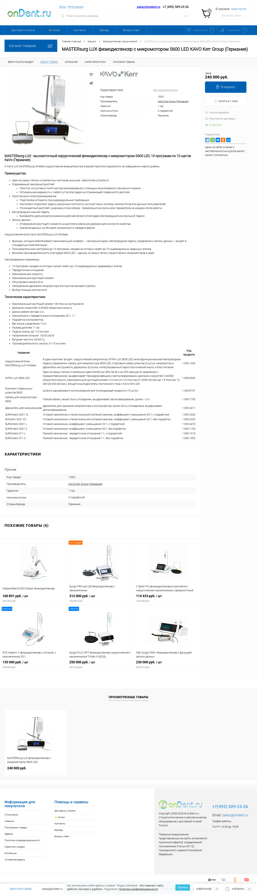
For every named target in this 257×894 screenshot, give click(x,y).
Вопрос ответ (131, 30)
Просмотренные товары (128, 695)
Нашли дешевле (217, 112)
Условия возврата (15, 857)
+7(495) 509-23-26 (230, 804)
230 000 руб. (167, 664)
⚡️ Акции (54, 30)
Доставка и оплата (23, 30)
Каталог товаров (31, 46)
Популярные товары (16, 825)
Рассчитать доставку (220, 118)
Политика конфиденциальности (22, 838)
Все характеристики (165, 89)
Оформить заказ (231, 15)
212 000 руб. (100, 597)
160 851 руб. (33, 597)
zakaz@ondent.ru (148, 7)
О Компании (11, 812)
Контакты (80, 30)
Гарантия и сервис (15, 844)
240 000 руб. (16, 766)
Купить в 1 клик (226, 101)
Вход (62, 6)
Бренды (104, 30)
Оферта (9, 832)
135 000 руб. (33, 664)
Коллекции (11, 851)
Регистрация (75, 6)
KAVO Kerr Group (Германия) (173, 101)
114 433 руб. (167, 597)
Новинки (9, 819)
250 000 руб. (100, 664)
